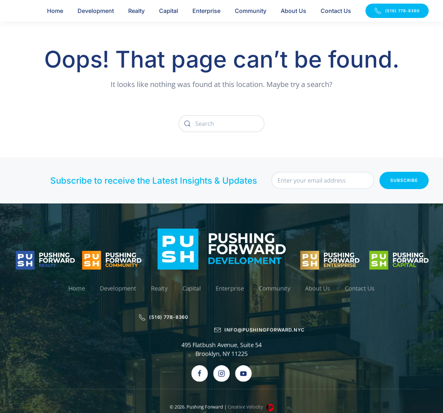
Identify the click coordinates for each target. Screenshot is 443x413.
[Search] (221, 123)
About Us (293, 10)
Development (96, 10)
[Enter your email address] (322, 180)
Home (55, 10)
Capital (168, 10)
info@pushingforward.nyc (260, 304)
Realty (136, 10)
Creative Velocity (251, 381)
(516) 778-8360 (397, 10)
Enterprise (206, 10)
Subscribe (404, 180)
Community (250, 10)
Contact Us (336, 10)
